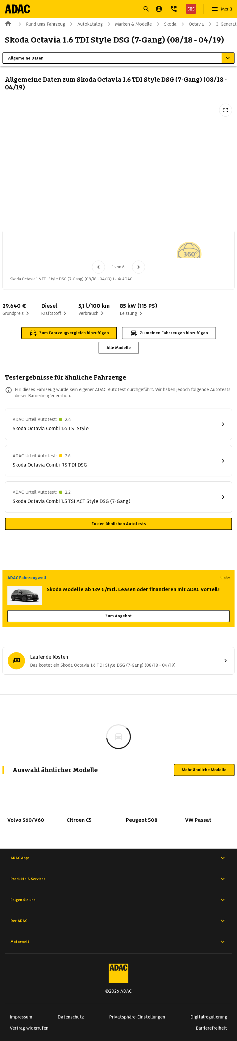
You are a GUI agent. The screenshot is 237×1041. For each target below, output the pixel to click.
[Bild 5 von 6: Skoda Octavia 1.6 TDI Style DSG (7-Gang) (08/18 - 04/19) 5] (151, 248)
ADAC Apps (118, 858)
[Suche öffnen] (146, 9)
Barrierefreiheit (211, 1028)
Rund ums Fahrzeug (40, 24)
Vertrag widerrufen (29, 1028)
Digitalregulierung (208, 1017)
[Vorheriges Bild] (98, 267)
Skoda (165, 24)
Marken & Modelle (128, 24)
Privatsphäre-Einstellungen (137, 1017)
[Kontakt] (173, 9)
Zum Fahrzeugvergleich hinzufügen (69, 333)
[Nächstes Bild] (138, 267)
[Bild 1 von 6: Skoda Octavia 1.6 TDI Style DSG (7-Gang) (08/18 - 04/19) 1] (22, 248)
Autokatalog (85, 24)
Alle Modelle (118, 347)
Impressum (21, 1017)
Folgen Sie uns (118, 899)
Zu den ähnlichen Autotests (118, 523)
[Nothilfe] (189, 9)
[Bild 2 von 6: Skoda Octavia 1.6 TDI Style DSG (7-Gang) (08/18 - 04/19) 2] (54, 248)
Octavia (191, 24)
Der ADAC (118, 920)
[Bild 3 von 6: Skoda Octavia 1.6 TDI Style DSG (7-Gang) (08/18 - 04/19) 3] (87, 248)
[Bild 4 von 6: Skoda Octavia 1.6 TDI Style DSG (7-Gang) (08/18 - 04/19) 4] (119, 248)
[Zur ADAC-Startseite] (17, 9)
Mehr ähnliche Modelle (204, 769)
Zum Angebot (118, 616)
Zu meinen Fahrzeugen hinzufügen (169, 333)
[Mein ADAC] (159, 9)
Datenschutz (71, 1017)
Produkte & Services (118, 879)
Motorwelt (118, 941)
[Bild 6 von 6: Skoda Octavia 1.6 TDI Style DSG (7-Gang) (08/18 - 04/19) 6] (183, 248)
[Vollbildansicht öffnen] (225, 110)
